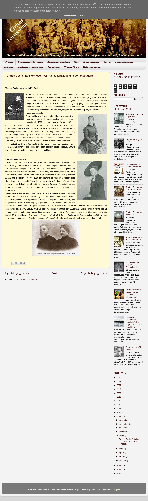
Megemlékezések (124, 62)
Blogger (116, 490)
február (122, 457)
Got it (83, 15)
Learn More (70, 15)
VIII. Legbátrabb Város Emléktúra (133, 165)
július (121, 432)
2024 (119, 381)
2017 (119, 405)
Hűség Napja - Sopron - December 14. (132, 264)
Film (76, 62)
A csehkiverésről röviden (30, 62)
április (122, 453)
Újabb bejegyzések (17, 273)
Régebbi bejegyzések (93, 273)
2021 (119, 389)
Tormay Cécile (71, 67)
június (122, 436)
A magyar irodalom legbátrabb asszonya (134, 116)
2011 (119, 473)
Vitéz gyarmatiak (92, 67)
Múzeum (8, 67)
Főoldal (54, 273)
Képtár (107, 62)
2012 (119, 469)
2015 (119, 412)
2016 (119, 409)
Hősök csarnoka (91, 62)
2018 (119, 401)
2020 (119, 393)
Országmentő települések (30, 67)
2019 (119, 397)
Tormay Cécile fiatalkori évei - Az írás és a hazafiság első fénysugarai (49, 75)
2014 (119, 416)
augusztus (124, 428)
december (124, 420)
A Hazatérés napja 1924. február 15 (134, 238)
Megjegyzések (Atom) (27, 279)
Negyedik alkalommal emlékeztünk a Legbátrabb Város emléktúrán (134, 322)
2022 (119, 385)
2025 (119, 377)
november (124, 424)
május (122, 449)
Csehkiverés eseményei (58, 62)
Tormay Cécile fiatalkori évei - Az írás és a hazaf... (129, 441)
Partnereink (54, 67)
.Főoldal (9, 62)
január (122, 460)
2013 (119, 465)
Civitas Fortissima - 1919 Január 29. (134, 188)
